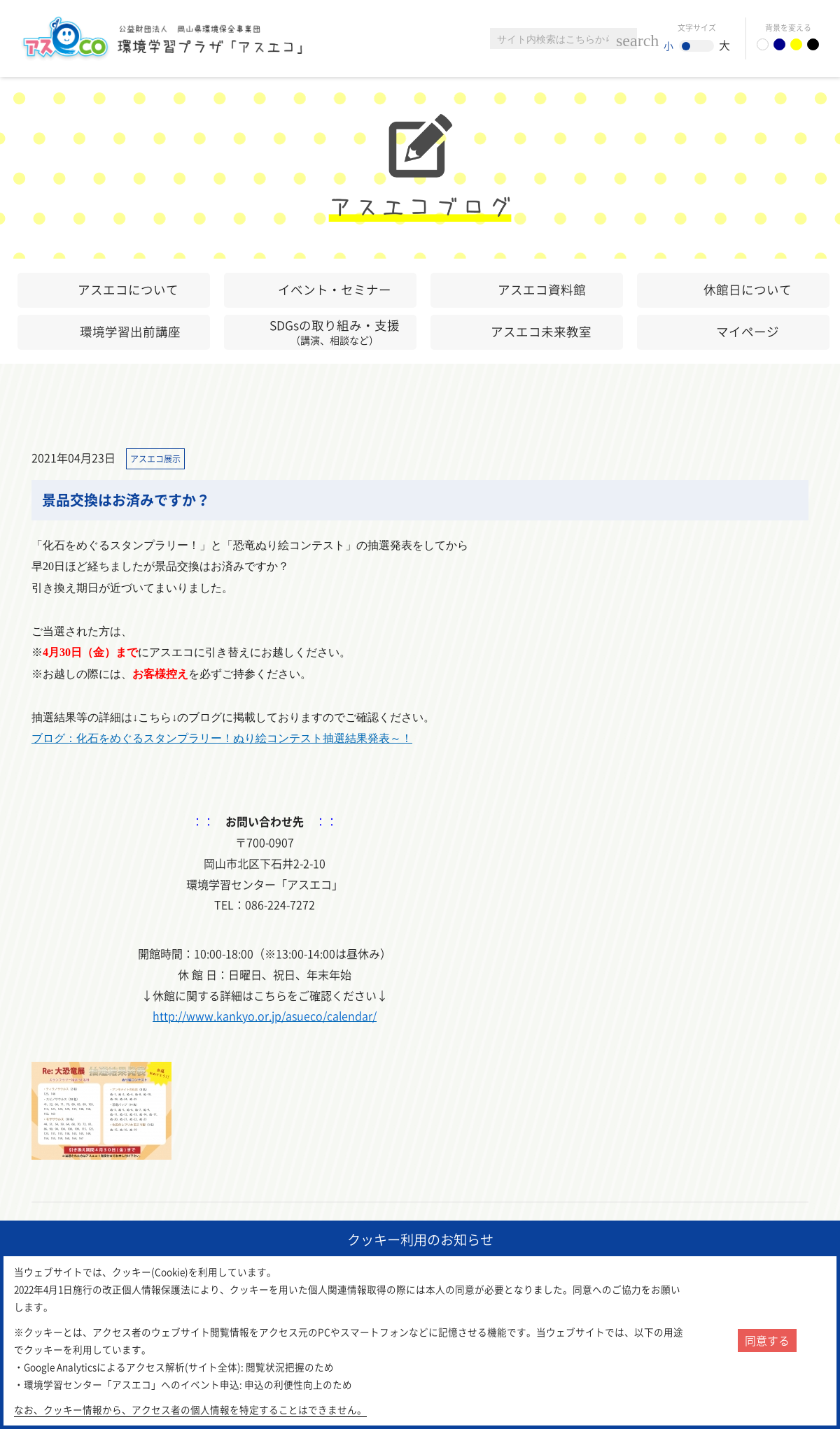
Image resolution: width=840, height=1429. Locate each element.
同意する (767, 1340)
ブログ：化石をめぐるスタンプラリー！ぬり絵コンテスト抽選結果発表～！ (221, 738)
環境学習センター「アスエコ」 (180, 38)
